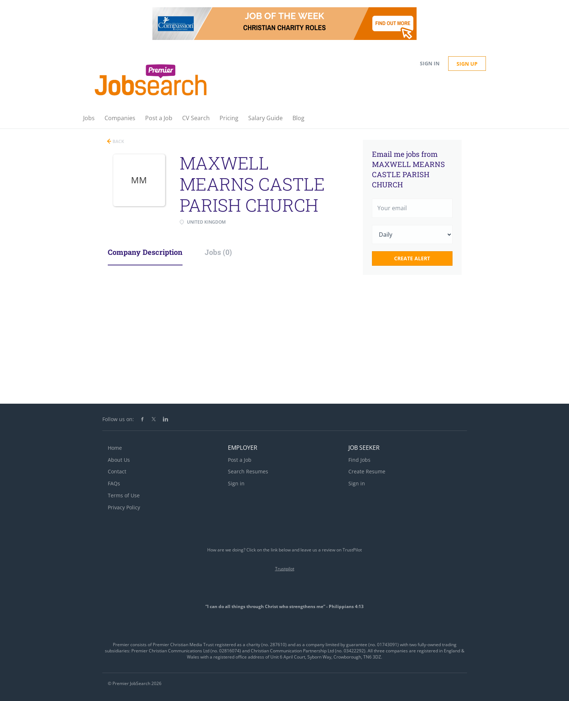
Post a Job (239, 459)
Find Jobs (359, 459)
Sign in (429, 63)
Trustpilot (284, 569)
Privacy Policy (124, 507)
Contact (117, 471)
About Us (119, 459)
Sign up (467, 63)
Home (115, 447)
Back (117, 141)
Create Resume (366, 471)
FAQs (114, 483)
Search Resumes (248, 471)
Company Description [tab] (145, 252)
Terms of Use (124, 495)
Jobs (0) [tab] (218, 252)
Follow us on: (118, 419)
